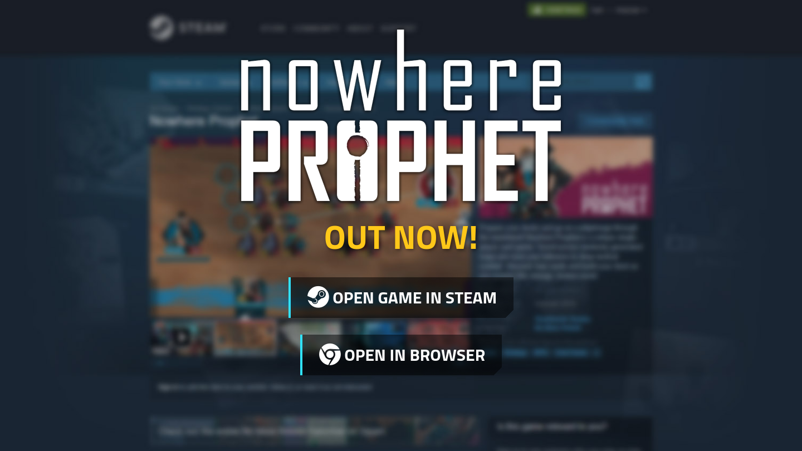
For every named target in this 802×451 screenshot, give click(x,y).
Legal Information (616, 422)
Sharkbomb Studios (207, 426)
